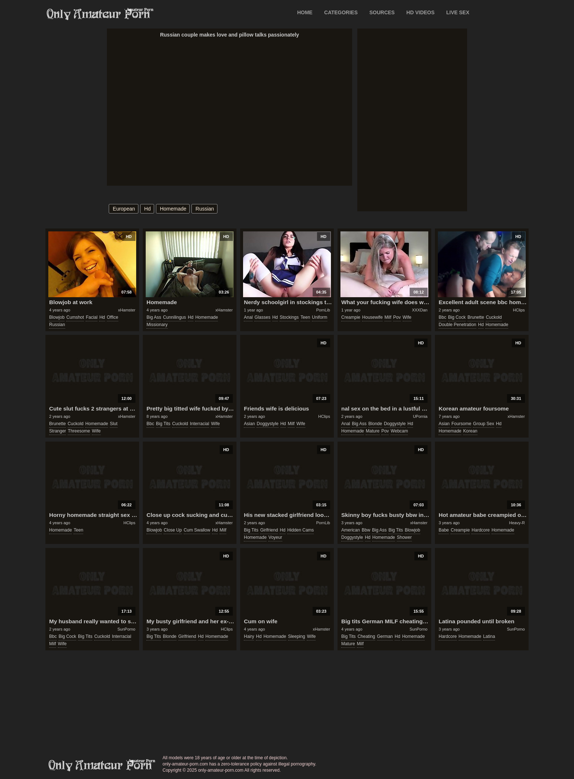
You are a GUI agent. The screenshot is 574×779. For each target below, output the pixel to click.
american (350, 530)
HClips (519, 310)
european (124, 209)
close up (173, 530)
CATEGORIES (341, 12)
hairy (249, 636)
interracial (199, 423)
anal (248, 317)
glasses (262, 317)
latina (489, 636)
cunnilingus (174, 317)
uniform (319, 317)
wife (407, 317)
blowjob (56, 317)
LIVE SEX (457, 12)
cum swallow (197, 530)
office (112, 317)
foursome (461, 423)
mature (372, 431)
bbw (366, 530)
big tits (163, 423)
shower (404, 537)
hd (147, 209)
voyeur (275, 537)
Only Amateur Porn (98, 14)
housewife (372, 317)
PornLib (323, 310)
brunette (475, 317)
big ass (153, 317)
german (385, 636)
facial (91, 317)
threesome (79, 431)
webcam (399, 431)
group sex (483, 423)
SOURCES (382, 12)
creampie (350, 317)
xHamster (126, 310)
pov (397, 317)
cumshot (75, 317)
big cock (457, 317)
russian (204, 209)
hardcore (480, 530)
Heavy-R (517, 523)
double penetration (457, 324)
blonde (375, 423)
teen (305, 317)
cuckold (494, 317)
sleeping (296, 636)
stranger (57, 431)
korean (470, 431)
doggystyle (267, 423)
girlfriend (269, 530)
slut (114, 423)
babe (444, 530)
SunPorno (126, 629)
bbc (442, 317)
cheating (366, 636)
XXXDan (419, 310)
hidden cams (300, 530)
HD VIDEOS (420, 12)
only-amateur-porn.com (100, 765)
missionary (156, 324)
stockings (289, 317)
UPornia (420, 416)
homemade (173, 209)
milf (387, 317)
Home (305, 12)
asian (249, 423)
